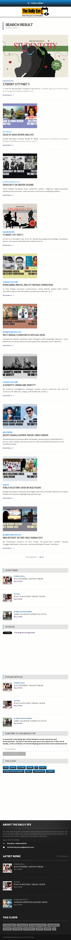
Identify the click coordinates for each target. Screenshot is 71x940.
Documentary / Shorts (37, 925)
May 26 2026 (18, 581)
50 (40, 557)
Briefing (47, 929)
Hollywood (17, 929)
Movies (13, 767)
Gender (30, 767)
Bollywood (7, 131)
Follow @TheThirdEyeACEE (24, 633)
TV (36, 767)
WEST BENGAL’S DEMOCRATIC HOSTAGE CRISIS (24, 334)
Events (28, 771)
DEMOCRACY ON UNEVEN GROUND (18, 184)
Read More (8, 95)
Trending (50, 771)
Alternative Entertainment (23, 612)
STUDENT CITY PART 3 (13, 234)
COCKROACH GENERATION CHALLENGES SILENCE (30, 902)
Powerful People (19, 576)
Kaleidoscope (8, 81)
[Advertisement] (35, 655)
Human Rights (29, 929)
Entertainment (9, 925)
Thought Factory (10, 282)
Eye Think (21, 767)
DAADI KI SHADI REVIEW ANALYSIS (18, 134)
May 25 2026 (18, 599)
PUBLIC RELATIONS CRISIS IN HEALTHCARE (22, 487)
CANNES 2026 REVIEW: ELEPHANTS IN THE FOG (30, 614)
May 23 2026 (18, 617)
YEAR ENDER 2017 (39, 771)
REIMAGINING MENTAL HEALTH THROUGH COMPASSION (28, 284)
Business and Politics (11, 182)
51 (43, 557)
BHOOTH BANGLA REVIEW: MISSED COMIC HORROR (25, 435)
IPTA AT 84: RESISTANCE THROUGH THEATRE (29, 596)
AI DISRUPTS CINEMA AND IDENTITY (19, 385)
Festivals (17, 594)
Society (42, 767)
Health (6, 485)
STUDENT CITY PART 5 (16, 84)
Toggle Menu (35, 3)
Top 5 (6, 767)
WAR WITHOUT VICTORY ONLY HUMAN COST (23, 537)
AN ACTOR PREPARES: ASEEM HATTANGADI (28, 578)
